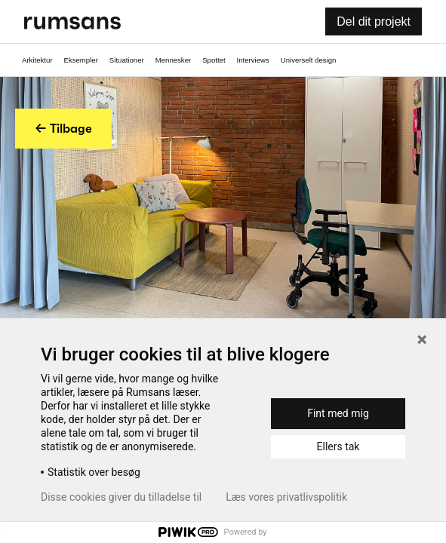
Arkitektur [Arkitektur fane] (37, 60)
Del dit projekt (374, 21)
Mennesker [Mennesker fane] (173, 60)
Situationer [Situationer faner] (126, 60)
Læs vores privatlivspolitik (286, 497)
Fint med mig (338, 413)
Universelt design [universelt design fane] (309, 60)
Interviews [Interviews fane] (253, 60)
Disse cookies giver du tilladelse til (121, 497)
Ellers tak (338, 446)
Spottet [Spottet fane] (213, 60)
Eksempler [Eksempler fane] (81, 60)
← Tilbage (63, 128)
